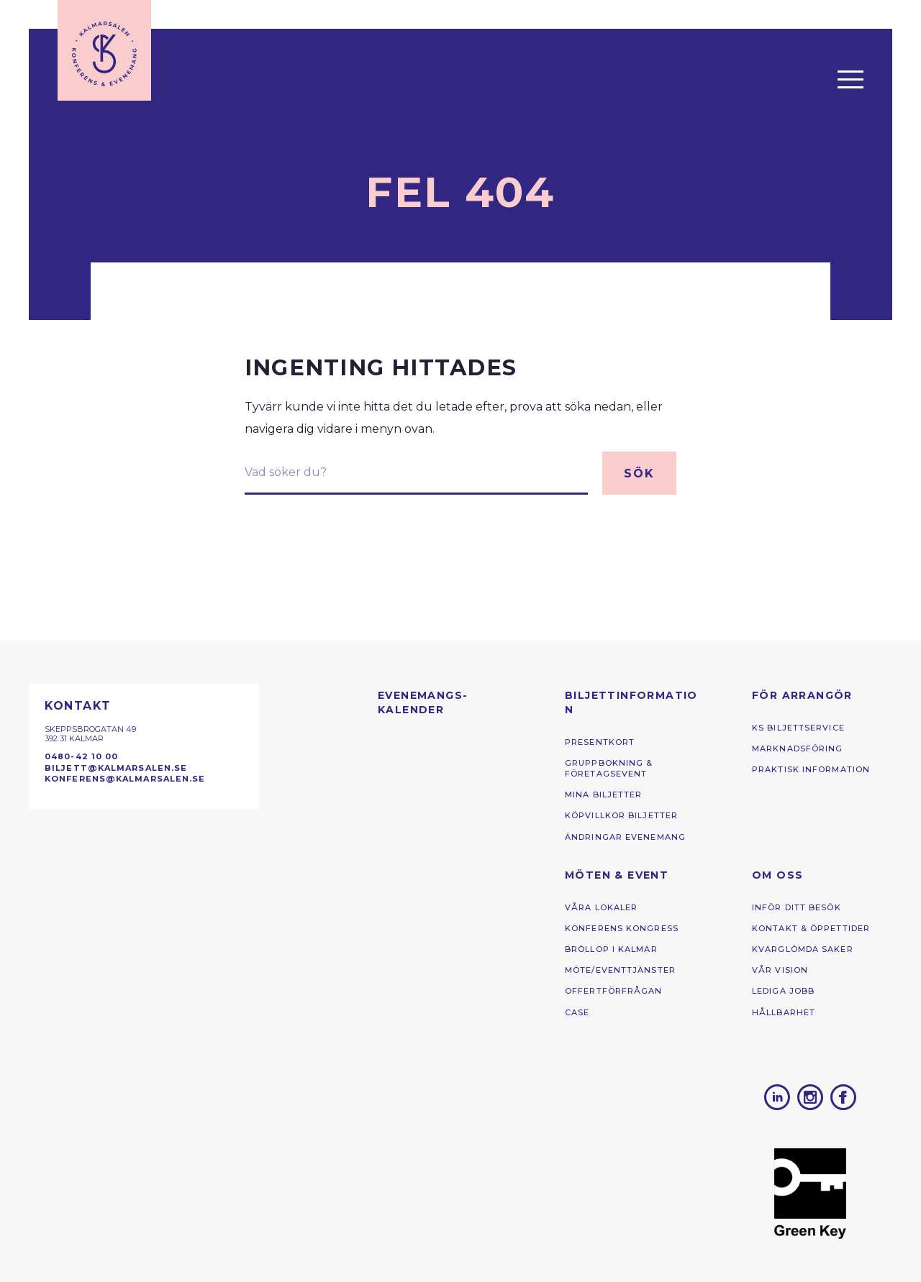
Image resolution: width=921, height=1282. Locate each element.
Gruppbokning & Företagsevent (609, 768)
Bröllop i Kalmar (611, 949)
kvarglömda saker (802, 949)
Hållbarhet (783, 1012)
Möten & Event (616, 875)
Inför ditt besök (796, 907)
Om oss (777, 875)
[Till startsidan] (104, 50)
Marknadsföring (797, 748)
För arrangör (802, 695)
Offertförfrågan (614, 991)
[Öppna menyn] (850, 79)
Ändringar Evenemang (625, 837)
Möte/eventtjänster (620, 970)
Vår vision (780, 970)
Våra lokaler (601, 907)
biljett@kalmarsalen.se (116, 768)
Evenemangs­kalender (422, 702)
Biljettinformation (631, 702)
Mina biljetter (604, 794)
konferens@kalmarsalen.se (125, 779)
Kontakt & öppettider (811, 928)
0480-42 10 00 (81, 756)
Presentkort (600, 742)
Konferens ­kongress (622, 928)
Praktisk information (811, 769)
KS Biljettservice (798, 728)
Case (577, 1012)
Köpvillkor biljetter (621, 815)
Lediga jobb (783, 991)
